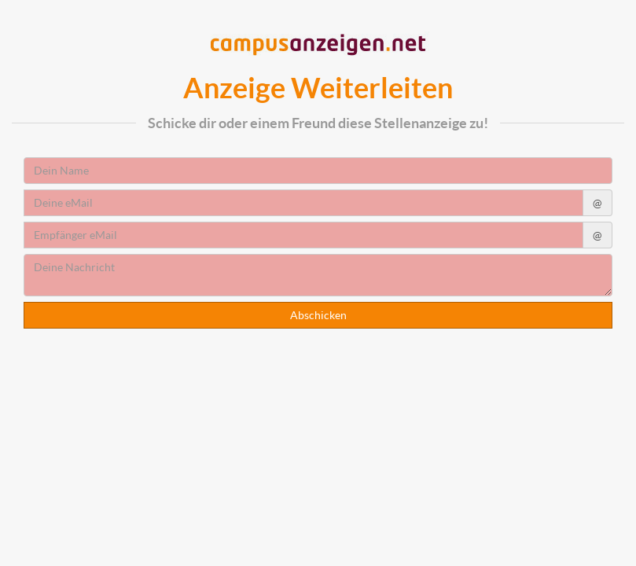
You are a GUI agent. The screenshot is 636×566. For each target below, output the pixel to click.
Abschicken (318, 315)
